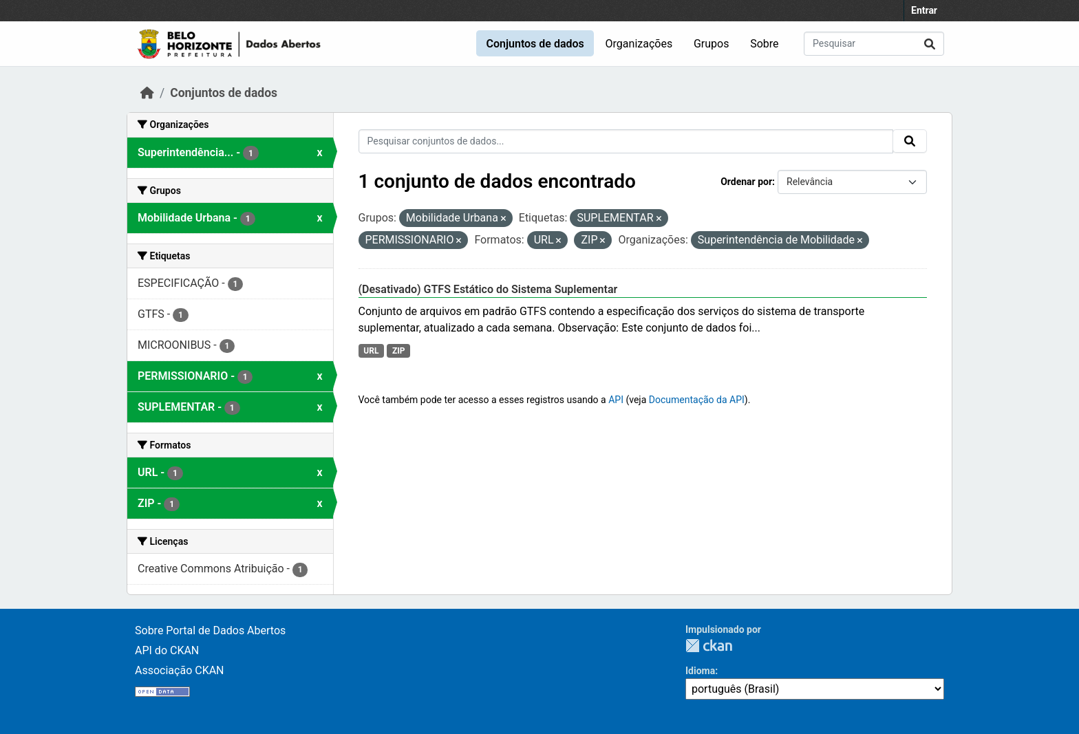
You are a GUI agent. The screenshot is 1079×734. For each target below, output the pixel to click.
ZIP (398, 351)
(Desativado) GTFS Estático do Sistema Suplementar (488, 289)
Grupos (711, 43)
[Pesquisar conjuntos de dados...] (874, 44)
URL (370, 351)
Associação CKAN (179, 670)
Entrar (924, 10)
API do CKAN (167, 650)
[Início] (147, 93)
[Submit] (929, 44)
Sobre (764, 43)
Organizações (639, 43)
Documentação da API (697, 399)
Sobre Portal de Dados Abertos (210, 630)
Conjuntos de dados (535, 43)
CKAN (708, 645)
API (615, 399)
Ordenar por (746, 181)
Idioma (700, 670)
